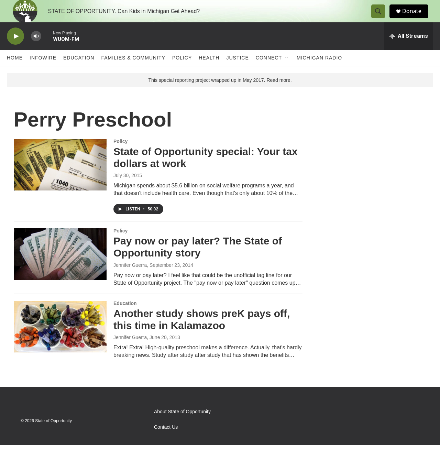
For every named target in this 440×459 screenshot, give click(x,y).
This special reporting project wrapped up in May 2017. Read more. (220, 94)
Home (15, 71)
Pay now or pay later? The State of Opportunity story (197, 260)
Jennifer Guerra (130, 279)
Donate (415, 18)
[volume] (36, 50)
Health (209, 71)
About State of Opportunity (182, 425)
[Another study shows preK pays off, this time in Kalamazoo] (60, 340)
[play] (15, 50)
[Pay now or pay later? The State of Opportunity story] (60, 268)
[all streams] (408, 50)
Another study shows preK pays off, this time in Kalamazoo (201, 333)
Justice (237, 71)
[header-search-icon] (381, 18)
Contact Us (166, 441)
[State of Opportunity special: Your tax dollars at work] (60, 178)
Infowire (43, 71)
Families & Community (133, 71)
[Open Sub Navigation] (287, 71)
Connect (269, 71)
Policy (182, 71)
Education (78, 71)
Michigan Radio (319, 71)
